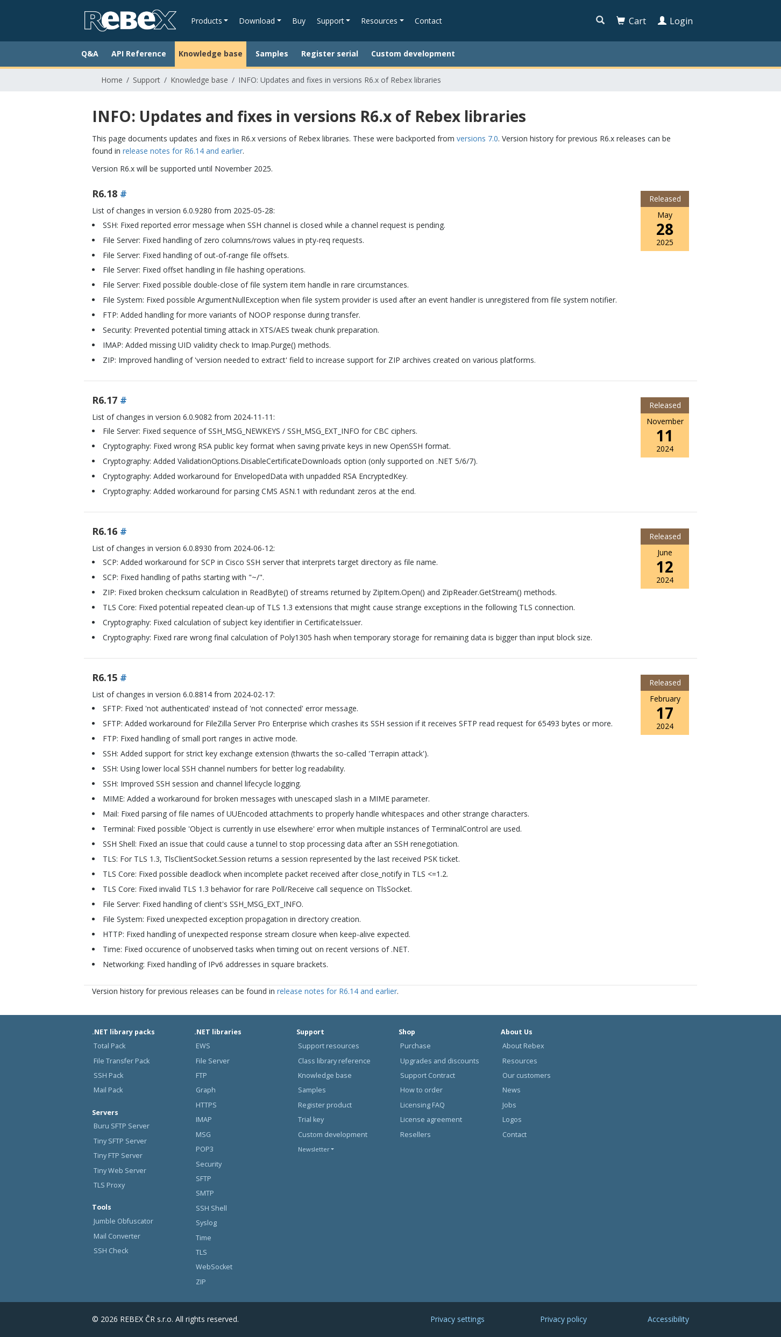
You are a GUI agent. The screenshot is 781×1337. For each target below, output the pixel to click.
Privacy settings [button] (457, 1319)
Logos (512, 1119)
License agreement (431, 1119)
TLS (201, 1252)
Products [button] (206, 21)
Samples (271, 53)
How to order (421, 1090)
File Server (213, 1061)
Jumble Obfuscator (123, 1221)
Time (203, 1237)
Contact (428, 21)
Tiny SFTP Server (120, 1141)
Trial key (311, 1119)
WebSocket (214, 1266)
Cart (630, 21)
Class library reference (334, 1061)
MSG (203, 1134)
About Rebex (523, 1045)
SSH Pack (108, 1075)
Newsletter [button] (314, 1149)
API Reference (138, 53)
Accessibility (668, 1319)
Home (112, 80)
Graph (206, 1090)
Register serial (329, 53)
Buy (299, 21)
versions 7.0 (477, 138)
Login (675, 21)
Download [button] (257, 21)
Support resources (328, 1045)
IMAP (204, 1119)
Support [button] (330, 21)
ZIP (201, 1281)
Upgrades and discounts (439, 1061)
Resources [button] (379, 21)
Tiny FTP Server (118, 1155)
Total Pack (109, 1045)
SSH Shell (211, 1208)
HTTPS (206, 1105)
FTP (201, 1075)
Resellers (415, 1134)
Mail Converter (117, 1236)
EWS (203, 1045)
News (511, 1090)
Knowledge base (211, 53)
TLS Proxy (109, 1185)
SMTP (205, 1193)
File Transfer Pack (122, 1061)
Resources (519, 1061)
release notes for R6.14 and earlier (183, 151)
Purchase (415, 1045)
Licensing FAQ (422, 1105)
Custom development (413, 53)
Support (146, 80)
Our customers (526, 1075)
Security (209, 1164)
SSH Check (111, 1250)
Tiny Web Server (120, 1170)
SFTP (203, 1178)
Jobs (509, 1105)
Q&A (89, 53)
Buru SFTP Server (122, 1126)
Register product (325, 1105)
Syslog (206, 1222)
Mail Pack (108, 1090)
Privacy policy (563, 1319)
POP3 (205, 1149)
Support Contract (427, 1075)
